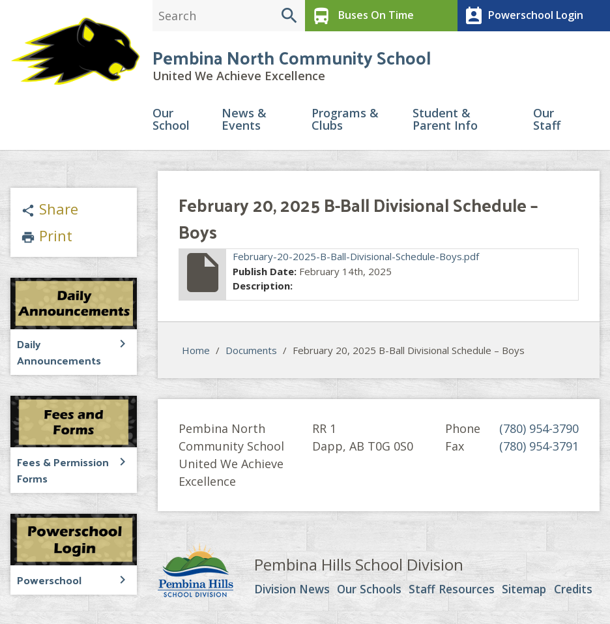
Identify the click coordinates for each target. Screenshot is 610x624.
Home (196, 352)
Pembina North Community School (291, 58)
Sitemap (526, 591)
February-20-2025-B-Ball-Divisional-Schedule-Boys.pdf (356, 258)
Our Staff (546, 121)
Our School (171, 121)
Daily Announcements (56, 353)
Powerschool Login (522, 15)
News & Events (244, 121)
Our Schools (372, 591)
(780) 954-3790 (539, 430)
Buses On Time (360, 15)
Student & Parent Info (445, 121)
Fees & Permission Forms (61, 470)
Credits (575, 591)
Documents (251, 352)
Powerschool (48, 578)
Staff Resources (454, 591)
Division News (294, 591)
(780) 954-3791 (539, 448)
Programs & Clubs (345, 121)
